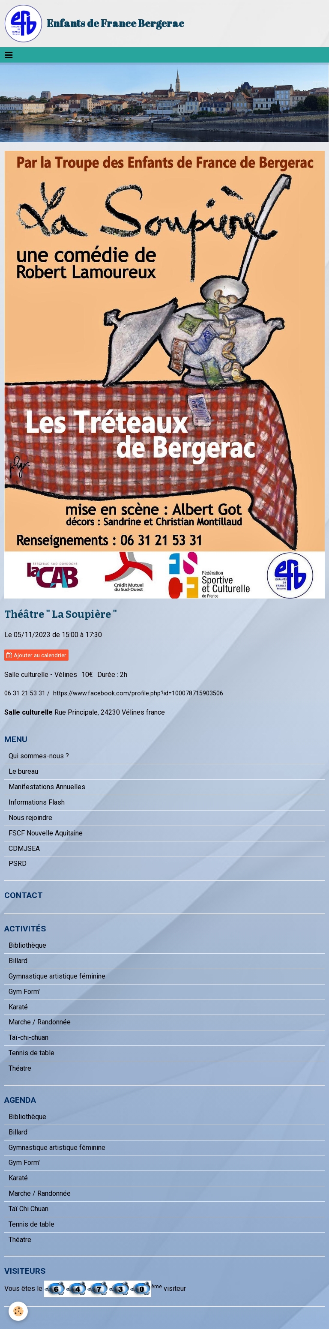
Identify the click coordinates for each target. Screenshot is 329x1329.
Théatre (20, 1068)
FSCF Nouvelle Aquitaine (46, 833)
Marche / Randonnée (40, 1022)
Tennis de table (31, 1053)
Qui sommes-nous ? (39, 756)
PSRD (18, 863)
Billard (18, 961)
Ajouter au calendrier (36, 655)
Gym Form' (24, 992)
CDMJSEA (24, 848)
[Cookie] (18, 1311)
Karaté (18, 1007)
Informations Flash (37, 802)
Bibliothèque (27, 945)
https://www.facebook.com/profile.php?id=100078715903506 (138, 693)
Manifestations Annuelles (47, 787)
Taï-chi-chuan (28, 1037)
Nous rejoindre (30, 818)
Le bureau (23, 771)
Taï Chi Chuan (28, 1209)
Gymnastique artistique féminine (57, 976)
